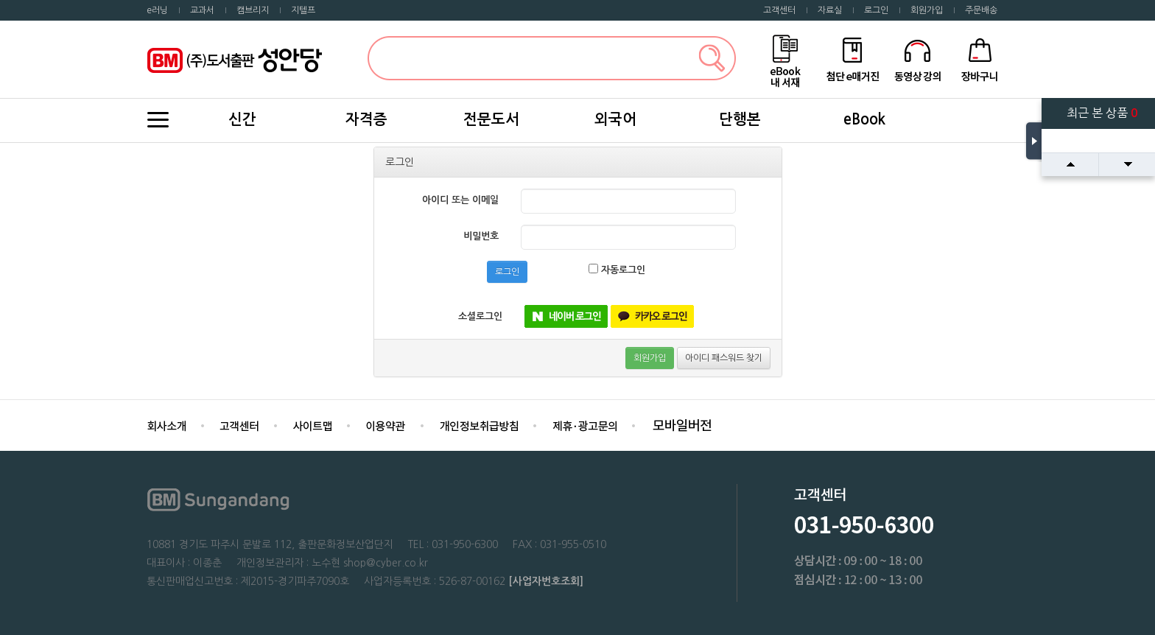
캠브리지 (252, 10)
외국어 (615, 119)
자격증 (366, 119)
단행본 (740, 119)
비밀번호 (481, 236)
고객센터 (779, 10)
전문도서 (491, 119)
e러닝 (157, 10)
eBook (864, 119)
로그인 (876, 10)
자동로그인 (617, 269)
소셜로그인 (480, 316)
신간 (242, 119)
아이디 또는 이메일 (460, 200)
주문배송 (981, 10)
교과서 (202, 10)
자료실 (830, 10)
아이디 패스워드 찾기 (723, 358)
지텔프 (303, 10)
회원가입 (926, 10)
